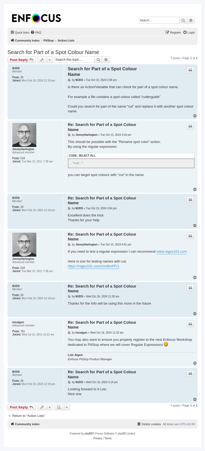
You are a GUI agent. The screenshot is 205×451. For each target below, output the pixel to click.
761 (23, 331)
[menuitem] (35, 32)
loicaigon (18, 322)
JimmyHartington (23, 149)
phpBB (89, 433)
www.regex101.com (171, 251)
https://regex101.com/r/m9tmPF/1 (93, 266)
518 (23, 158)
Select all (87, 155)
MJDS (16, 68)
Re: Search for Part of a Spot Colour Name (102, 127)
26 (22, 77)
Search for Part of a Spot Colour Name (53, 52)
